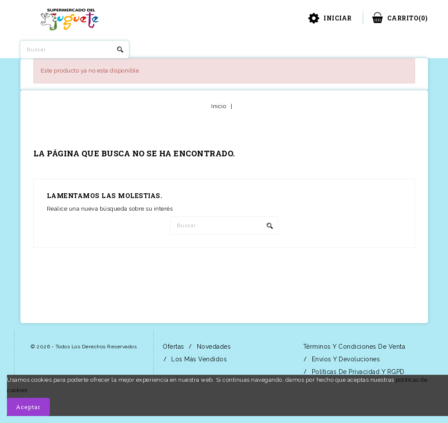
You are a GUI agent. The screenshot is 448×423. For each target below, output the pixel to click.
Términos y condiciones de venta (353, 346)
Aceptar (28, 407)
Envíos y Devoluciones (345, 359)
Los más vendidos (198, 359)
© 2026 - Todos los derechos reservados (84, 347)
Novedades (213, 346)
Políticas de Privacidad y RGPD (357, 371)
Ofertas (172, 346)
